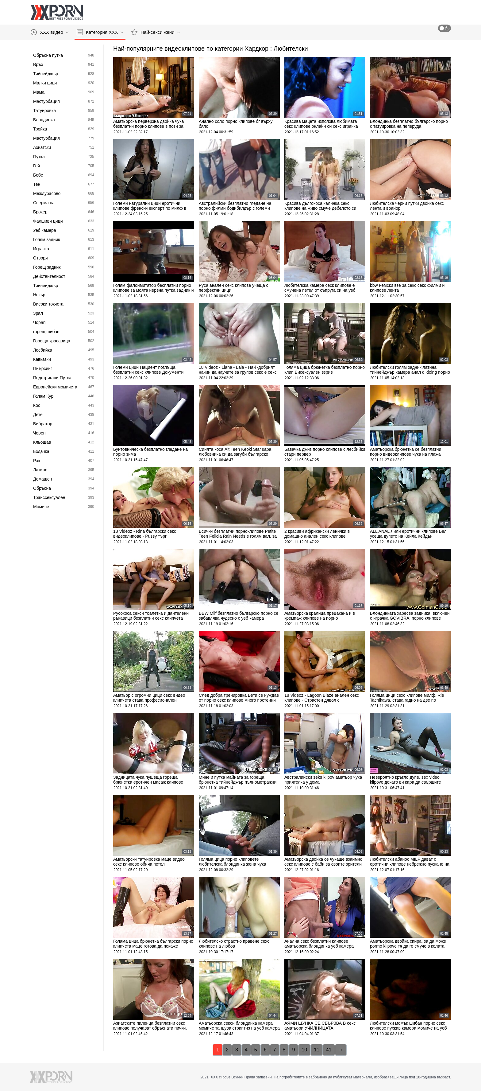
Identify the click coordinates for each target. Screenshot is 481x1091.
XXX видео (50, 32)
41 (329, 1049)
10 (304, 1049)
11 (316, 1049)
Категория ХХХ (100, 32)
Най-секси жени (155, 32)
